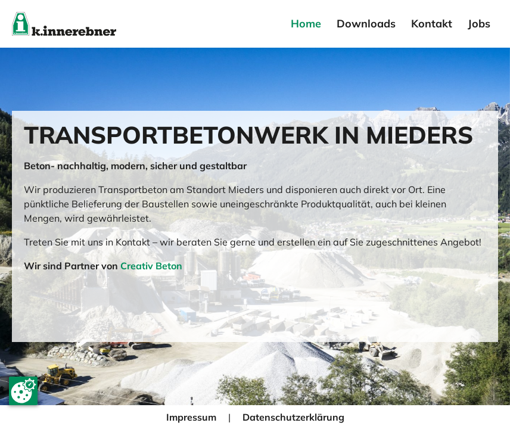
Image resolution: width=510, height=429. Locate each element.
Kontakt (431, 23)
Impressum (191, 417)
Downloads (366, 23)
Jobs (479, 23)
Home (306, 23)
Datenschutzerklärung (293, 417)
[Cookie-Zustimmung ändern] (23, 391)
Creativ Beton (151, 266)
